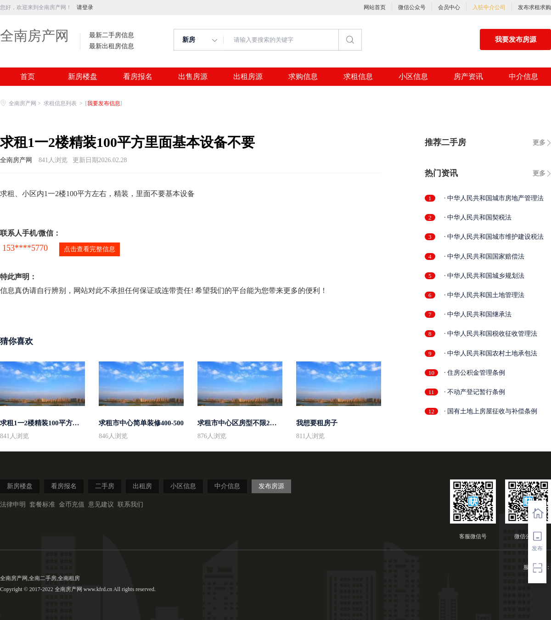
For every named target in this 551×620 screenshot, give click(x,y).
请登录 (85, 7)
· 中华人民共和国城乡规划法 (484, 275)
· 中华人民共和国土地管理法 (484, 295)
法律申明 (13, 504)
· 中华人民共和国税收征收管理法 (490, 333)
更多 (539, 142)
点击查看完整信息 (89, 249)
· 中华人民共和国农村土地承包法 (490, 353)
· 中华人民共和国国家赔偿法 (484, 256)
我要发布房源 (515, 39)
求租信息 (358, 77)
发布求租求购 (534, 7)
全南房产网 (34, 35)
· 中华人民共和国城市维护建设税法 (494, 236)
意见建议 (101, 504)
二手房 (104, 486)
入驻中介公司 (489, 7)
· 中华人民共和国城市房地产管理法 (494, 198)
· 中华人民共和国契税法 (478, 217)
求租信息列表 (61, 103)
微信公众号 (412, 7)
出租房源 (248, 77)
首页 (27, 77)
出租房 (142, 486)
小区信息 (413, 77)
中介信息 (523, 77)
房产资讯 (468, 77)
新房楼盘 (82, 77)
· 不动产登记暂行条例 (474, 392)
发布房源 (271, 486)
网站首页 (375, 7)
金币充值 (71, 504)
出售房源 (192, 77)
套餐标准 (42, 504)
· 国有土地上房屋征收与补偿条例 (490, 411)
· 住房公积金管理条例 (474, 372)
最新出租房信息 (111, 46)
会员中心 (449, 7)
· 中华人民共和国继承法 (478, 314)
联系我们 (130, 504)
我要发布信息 (103, 103)
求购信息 (303, 77)
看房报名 (137, 77)
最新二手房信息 (111, 35)
